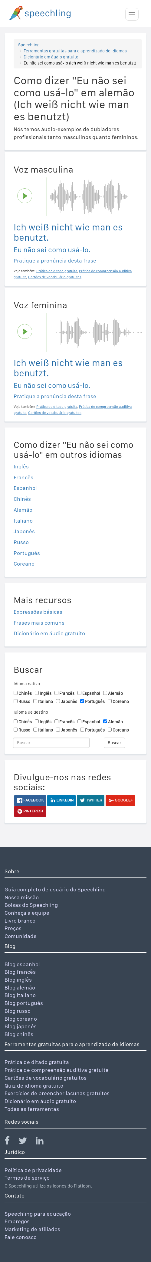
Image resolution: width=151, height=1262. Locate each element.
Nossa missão (22, 897)
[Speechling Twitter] (26, 1142)
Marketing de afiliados (32, 1229)
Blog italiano (20, 995)
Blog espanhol (22, 964)
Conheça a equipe (27, 913)
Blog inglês (18, 979)
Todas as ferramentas (32, 1109)
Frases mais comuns (39, 622)
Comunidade (21, 936)
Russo (21, 542)
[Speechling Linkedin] (43, 1142)
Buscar (114, 742)
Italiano (23, 520)
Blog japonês (21, 1026)
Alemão (23, 510)
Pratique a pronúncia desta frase (55, 260)
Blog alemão (20, 987)
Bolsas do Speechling (31, 905)
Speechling (29, 44)
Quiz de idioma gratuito (34, 1085)
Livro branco (20, 920)
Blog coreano (21, 1019)
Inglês (21, 466)
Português (27, 553)
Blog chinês (19, 1034)
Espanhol (25, 488)
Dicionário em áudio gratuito (51, 57)
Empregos (17, 1221)
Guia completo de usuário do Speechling (55, 889)
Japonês (24, 531)
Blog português (24, 1003)
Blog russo (18, 1011)
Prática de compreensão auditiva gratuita (57, 1070)
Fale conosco (21, 1237)
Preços (13, 928)
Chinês (22, 499)
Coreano (24, 563)
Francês (23, 477)
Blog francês (20, 972)
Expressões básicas (38, 612)
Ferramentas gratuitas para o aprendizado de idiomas (75, 50)
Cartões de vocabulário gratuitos (46, 1078)
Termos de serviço (27, 1177)
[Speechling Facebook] (11, 1142)
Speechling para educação (38, 1214)
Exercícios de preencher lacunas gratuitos (57, 1093)
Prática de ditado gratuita (37, 1062)
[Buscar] (51, 743)
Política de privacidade (33, 1170)
